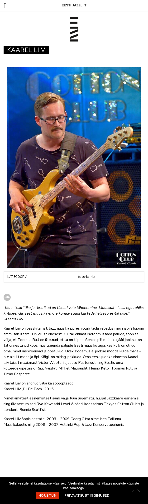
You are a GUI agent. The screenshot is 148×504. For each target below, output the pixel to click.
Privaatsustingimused (87, 495)
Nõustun (47, 495)
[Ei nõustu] (138, 490)
